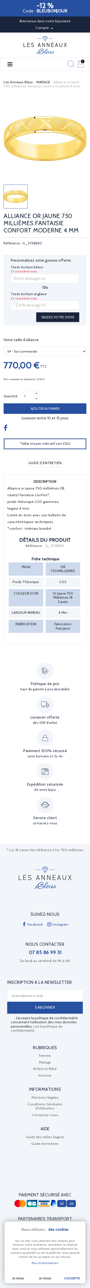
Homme (45, 1075)
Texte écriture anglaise (29, 294)
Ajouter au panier (45, 409)
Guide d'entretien (45, 463)
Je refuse (18, 1278)
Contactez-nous (45, 1115)
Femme (45, 1055)
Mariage (45, 1062)
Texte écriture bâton (27, 267)
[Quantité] (28, 396)
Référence (34, 546)
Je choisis (45, 1278)
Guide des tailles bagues (45, 1137)
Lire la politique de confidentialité (36, 1028)
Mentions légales (45, 1097)
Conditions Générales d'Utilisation (45, 1106)
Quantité (11, 396)
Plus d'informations (45, 1263)
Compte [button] (45, 28)
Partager (6, 428)
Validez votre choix (57, 317)
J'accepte (72, 1278)
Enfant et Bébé (45, 1069)
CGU (66, 443)
